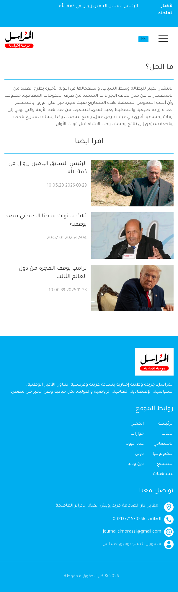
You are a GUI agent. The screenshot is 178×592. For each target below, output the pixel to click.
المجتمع (165, 464)
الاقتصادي (163, 444)
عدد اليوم (135, 444)
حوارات (137, 434)
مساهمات (163, 474)
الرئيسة (166, 424)
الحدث (167, 434)
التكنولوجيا (163, 454)
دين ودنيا (135, 464)
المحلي (137, 424)
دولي (139, 454)
